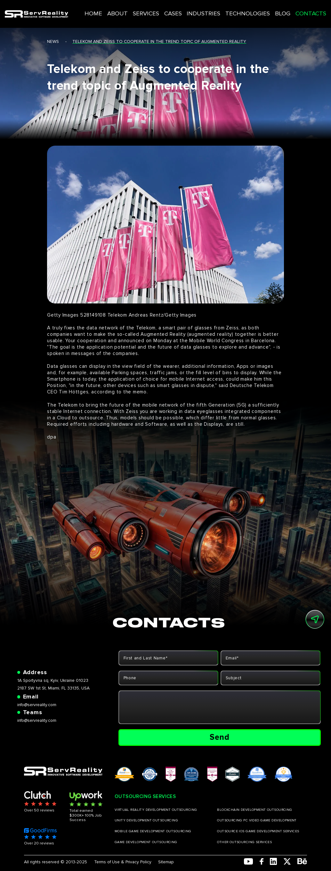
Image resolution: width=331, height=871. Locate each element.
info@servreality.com (36, 704)
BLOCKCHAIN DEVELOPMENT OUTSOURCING (254, 810)
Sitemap (166, 862)
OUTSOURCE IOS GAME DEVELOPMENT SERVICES (258, 831)
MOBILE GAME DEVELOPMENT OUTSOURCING (153, 831)
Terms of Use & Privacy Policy (122, 862)
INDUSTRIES (209, 9)
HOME (118, 9)
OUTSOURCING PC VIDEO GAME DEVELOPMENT (257, 820)
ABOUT (137, 9)
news (53, 41)
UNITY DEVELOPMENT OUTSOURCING (146, 820)
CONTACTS (296, 9)
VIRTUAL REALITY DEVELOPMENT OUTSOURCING (156, 810)
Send (220, 737)
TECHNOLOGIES (244, 9)
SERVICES (160, 9)
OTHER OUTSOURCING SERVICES (244, 842)
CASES (183, 9)
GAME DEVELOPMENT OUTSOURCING (146, 842)
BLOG (272, 9)
